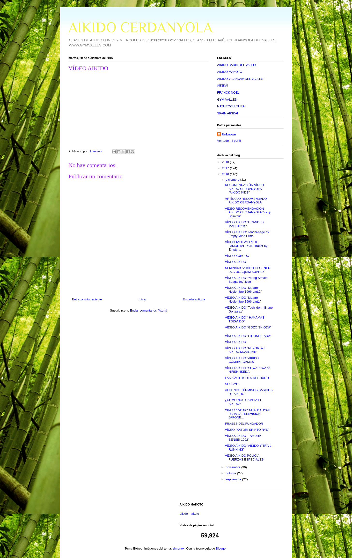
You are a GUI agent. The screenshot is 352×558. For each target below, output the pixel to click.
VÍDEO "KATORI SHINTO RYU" (247, 430)
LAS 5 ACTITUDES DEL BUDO (247, 378)
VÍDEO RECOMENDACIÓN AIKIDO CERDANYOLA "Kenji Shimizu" (248, 212)
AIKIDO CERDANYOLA (140, 27)
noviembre (233, 467)
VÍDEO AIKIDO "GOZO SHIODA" (248, 327)
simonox (178, 548)
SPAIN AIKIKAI (227, 113)
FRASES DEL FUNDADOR (244, 423)
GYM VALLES (227, 99)
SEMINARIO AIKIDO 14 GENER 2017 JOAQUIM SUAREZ (247, 270)
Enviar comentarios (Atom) (148, 310)
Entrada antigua (194, 299)
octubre (231, 473)
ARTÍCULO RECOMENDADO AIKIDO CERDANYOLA (246, 200)
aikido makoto (189, 513)
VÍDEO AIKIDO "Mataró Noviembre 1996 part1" (243, 299)
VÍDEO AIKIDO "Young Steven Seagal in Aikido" (246, 279)
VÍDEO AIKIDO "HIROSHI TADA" (248, 336)
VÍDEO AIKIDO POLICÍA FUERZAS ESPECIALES (244, 457)
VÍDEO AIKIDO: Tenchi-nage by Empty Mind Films (247, 234)
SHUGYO (231, 384)
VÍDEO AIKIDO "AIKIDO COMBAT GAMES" (242, 360)
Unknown (229, 134)
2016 (226, 174)
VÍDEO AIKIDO (235, 262)
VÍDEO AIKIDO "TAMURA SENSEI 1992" (243, 437)
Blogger (221, 548)
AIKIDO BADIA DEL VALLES (237, 65)
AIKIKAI (222, 85)
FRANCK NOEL (228, 92)
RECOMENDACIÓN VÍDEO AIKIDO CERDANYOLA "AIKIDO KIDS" (244, 188)
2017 (226, 168)
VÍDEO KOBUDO (237, 256)
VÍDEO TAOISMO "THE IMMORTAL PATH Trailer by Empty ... (246, 245)
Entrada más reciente (87, 299)
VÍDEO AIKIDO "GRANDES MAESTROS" (244, 224)
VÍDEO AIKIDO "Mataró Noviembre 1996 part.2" (243, 289)
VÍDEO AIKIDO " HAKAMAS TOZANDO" (244, 319)
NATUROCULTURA (231, 106)
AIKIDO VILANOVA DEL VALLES (240, 79)
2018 (226, 162)
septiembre (234, 479)
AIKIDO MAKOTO (229, 72)
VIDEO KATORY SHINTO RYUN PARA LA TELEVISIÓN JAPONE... (248, 413)
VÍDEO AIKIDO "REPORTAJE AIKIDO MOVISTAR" (245, 350)
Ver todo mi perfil (229, 140)
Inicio (142, 299)
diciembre (233, 179)
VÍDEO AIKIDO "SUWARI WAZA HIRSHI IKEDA (247, 370)
